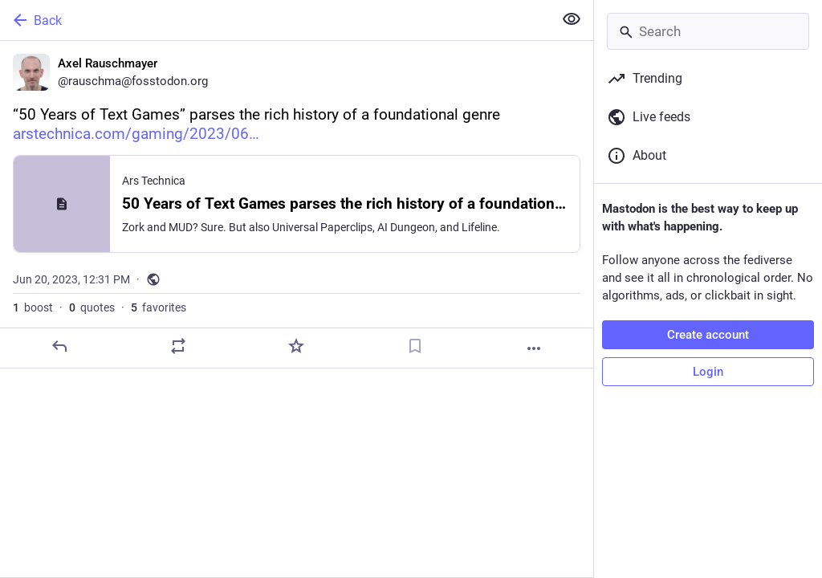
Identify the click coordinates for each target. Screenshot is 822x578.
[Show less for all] (571, 19)
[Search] (708, 31)
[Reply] (59, 346)
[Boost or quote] (178, 346)
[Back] (275, 20)
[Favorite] (296, 346)
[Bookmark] (415, 346)
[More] (533, 348)
